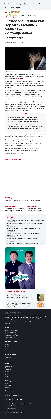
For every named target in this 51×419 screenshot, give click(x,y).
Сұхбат (7, 375)
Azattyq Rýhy (11, 17)
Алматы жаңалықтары (11, 332)
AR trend (33, 4)
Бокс (6, 348)
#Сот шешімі (9, 200)
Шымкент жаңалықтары (11, 334)
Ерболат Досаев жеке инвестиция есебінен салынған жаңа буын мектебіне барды (14, 210)
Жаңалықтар (17, 4)
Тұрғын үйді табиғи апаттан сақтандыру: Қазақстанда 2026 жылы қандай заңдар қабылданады (19, 304)
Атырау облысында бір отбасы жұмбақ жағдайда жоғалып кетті (24, 224)
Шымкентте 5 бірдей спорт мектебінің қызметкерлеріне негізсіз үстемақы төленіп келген (35, 210)
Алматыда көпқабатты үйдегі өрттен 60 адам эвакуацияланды (25, 220)
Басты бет (7, 4)
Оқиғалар (7, 373)
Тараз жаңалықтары (10, 337)
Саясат (7, 368)
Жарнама (7, 387)
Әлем (6, 376)
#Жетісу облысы (35, 200)
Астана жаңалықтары (11, 330)
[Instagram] (10, 399)
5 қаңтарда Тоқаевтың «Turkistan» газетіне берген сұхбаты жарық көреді (24, 229)
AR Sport (41, 4)
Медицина (8, 357)
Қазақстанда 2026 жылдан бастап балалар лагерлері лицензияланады (22, 239)
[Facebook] (6, 399)
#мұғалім (17, 200)
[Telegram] (17, 399)
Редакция (8, 385)
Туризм (7, 359)
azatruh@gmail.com (10, 408)
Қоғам (6, 8)
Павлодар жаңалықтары (11, 335)
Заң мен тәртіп (15, 8)
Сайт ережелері (9, 389)
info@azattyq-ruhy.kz (10, 410)
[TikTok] (14, 399)
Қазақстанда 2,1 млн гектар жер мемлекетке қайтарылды (24, 243)
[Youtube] (21, 399)
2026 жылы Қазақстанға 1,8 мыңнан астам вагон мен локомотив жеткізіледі (23, 234)
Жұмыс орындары (10, 390)
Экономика (8, 369)
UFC (6, 350)
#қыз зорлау (25, 200)
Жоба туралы (9, 384)
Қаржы (26, 4)
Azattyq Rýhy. (19, 78)
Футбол (7, 344)
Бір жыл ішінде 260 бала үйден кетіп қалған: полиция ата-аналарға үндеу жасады (20, 296)
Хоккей (7, 346)
